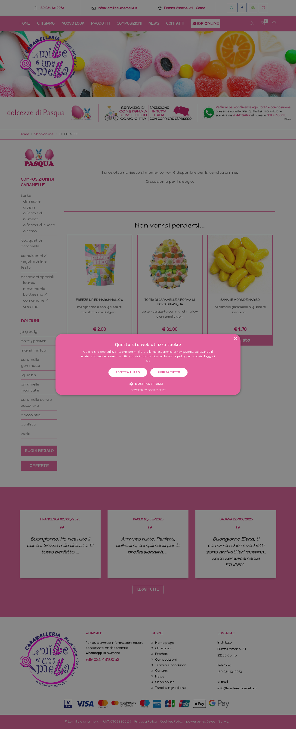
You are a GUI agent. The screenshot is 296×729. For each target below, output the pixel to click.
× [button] (235, 338)
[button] (148, 384)
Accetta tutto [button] (127, 372)
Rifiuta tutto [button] (168, 372)
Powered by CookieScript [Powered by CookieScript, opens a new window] (148, 390)
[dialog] (148, 364)
